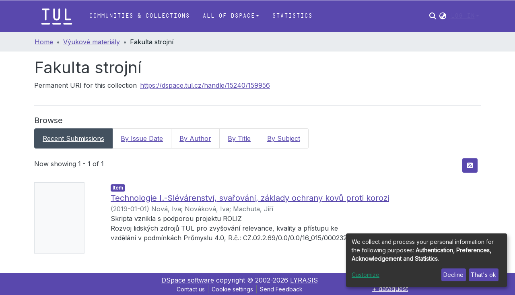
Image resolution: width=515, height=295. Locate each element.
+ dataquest (390, 289)
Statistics (292, 16)
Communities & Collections (139, 16)
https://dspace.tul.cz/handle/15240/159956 (205, 85)
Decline (453, 274)
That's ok (483, 274)
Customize (365, 274)
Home (44, 42)
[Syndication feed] (470, 165)
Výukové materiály (91, 42)
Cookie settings (232, 289)
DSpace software (187, 280)
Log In (463, 16)
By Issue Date (142, 138)
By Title (239, 138)
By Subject (283, 138)
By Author (195, 138)
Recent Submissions (73, 138)
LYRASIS (304, 280)
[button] (443, 16)
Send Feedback (281, 289)
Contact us (191, 289)
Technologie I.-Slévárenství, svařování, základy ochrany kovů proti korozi (250, 198)
